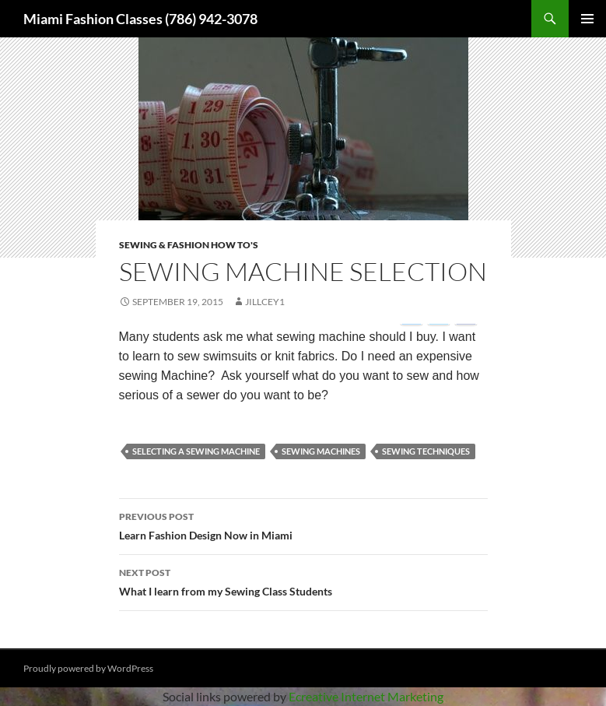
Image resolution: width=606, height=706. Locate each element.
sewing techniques (426, 451)
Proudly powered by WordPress (88, 668)
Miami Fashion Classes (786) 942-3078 (140, 18)
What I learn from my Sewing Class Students (303, 581)
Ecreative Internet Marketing (366, 696)
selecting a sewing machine (196, 451)
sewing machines (321, 451)
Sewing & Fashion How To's (188, 245)
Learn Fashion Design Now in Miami (303, 525)
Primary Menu (587, 18)
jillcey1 (265, 301)
